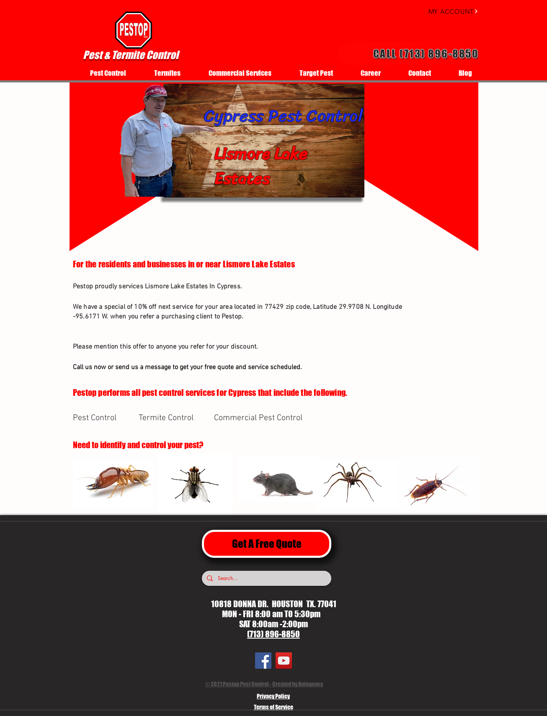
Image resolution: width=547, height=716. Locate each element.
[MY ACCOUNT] (445, 11)
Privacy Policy (273, 696)
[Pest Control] (102, 418)
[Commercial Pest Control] (259, 418)
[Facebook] (263, 660)
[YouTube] (284, 660)
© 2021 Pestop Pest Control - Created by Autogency (264, 684)
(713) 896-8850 (273, 634)
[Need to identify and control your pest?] (149, 444)
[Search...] (266, 578)
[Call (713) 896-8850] (408, 53)
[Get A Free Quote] (266, 544)
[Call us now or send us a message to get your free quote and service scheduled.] (214, 367)
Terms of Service (273, 707)
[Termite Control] (168, 418)
